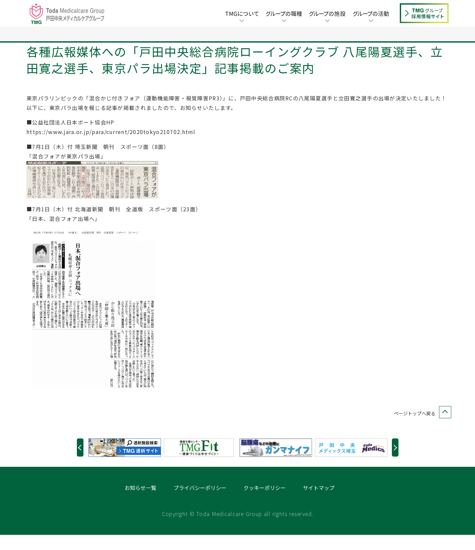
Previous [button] (80, 463)
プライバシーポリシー (200, 503)
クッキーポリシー (264, 503)
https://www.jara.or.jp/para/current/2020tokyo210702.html (111, 147)
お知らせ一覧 (140, 503)
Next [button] (395, 463)
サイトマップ (318, 503)
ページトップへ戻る (421, 428)
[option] (126, 463)
